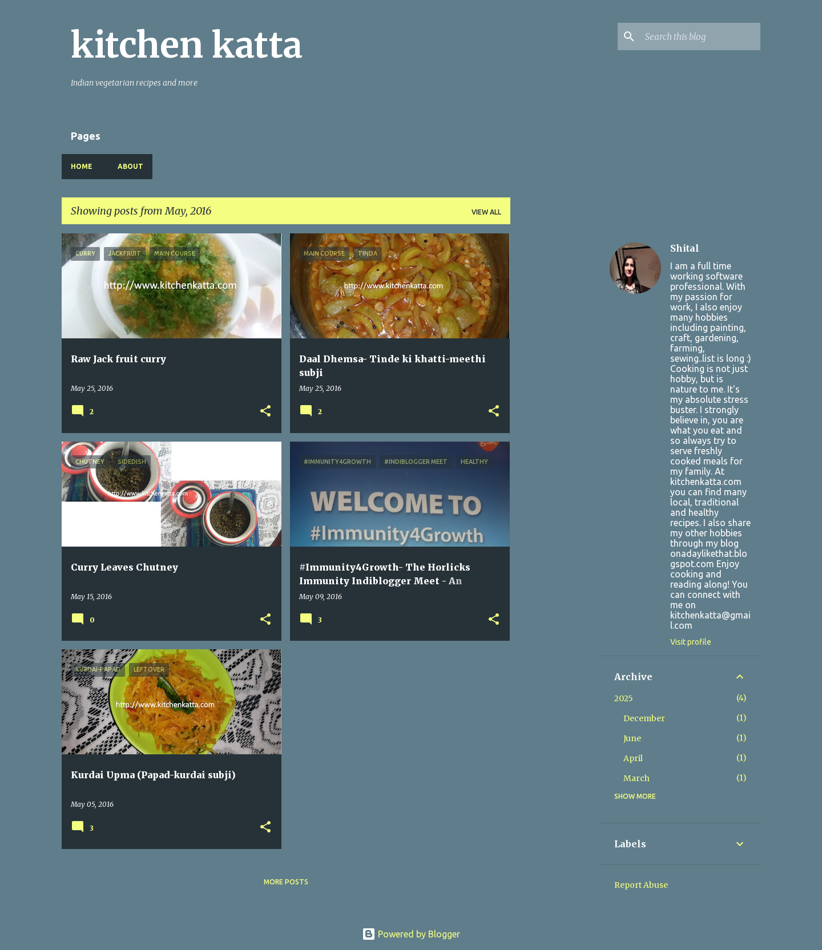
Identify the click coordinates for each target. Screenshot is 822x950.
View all (486, 212)
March (636, 778)
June (632, 738)
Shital (684, 248)
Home (81, 166)
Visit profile (690, 641)
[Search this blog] (700, 36)
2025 (623, 698)
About (130, 166)
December (644, 718)
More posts (286, 882)
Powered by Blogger (411, 934)
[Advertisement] (555, 404)
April (633, 758)
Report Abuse (641, 885)
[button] (265, 411)
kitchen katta (187, 45)
